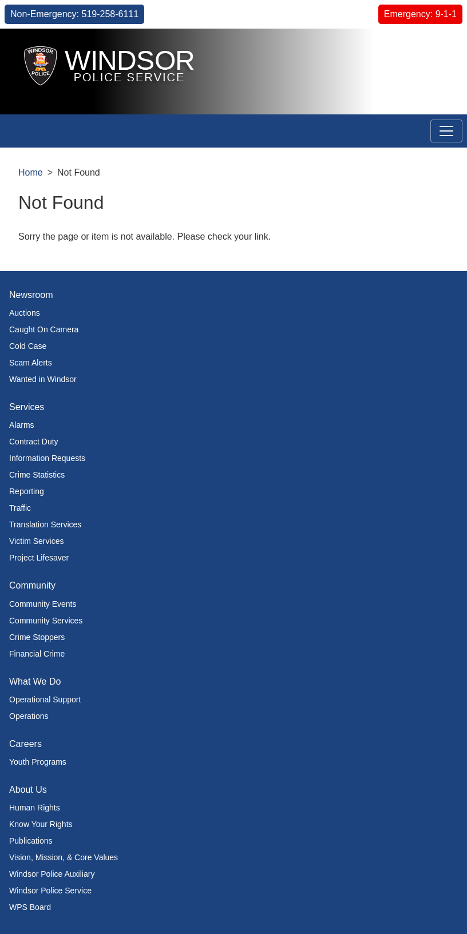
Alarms (21, 425)
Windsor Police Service (50, 890)
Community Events (42, 604)
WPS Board (30, 907)
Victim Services (36, 541)
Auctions (24, 312)
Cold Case (27, 346)
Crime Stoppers (37, 637)
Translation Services (45, 524)
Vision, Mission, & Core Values (63, 857)
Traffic (20, 507)
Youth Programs (37, 761)
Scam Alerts (30, 362)
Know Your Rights (41, 824)
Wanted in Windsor (43, 379)
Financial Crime (37, 653)
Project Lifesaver (39, 557)
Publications (31, 840)
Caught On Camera (43, 329)
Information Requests (47, 458)
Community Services (45, 620)
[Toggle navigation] (446, 131)
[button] (432, 49)
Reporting (26, 491)
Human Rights (34, 807)
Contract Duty (33, 441)
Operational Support (45, 699)
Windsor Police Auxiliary (51, 874)
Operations (28, 716)
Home (30, 172)
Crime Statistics (37, 474)
